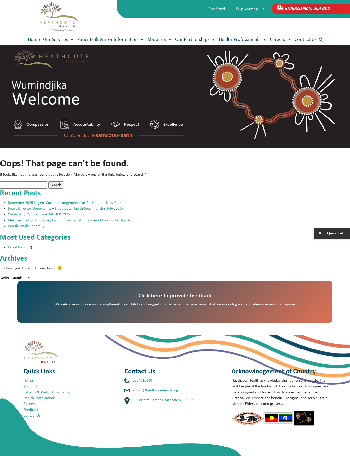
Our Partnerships (195, 40)
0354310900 (142, 381)
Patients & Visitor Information (110, 40)
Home (34, 39)
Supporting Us (250, 9)
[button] (321, 40)
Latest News (17, 247)
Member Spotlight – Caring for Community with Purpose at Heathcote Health (69, 220)
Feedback (30, 410)
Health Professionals (243, 40)
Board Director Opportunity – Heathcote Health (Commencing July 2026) (65, 209)
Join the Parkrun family (26, 226)
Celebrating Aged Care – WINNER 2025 (39, 214)
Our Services (58, 40)
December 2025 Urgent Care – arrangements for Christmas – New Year (65, 203)
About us (159, 40)
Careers (280, 40)
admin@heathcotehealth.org (155, 390)
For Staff (216, 9)
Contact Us (306, 39)
